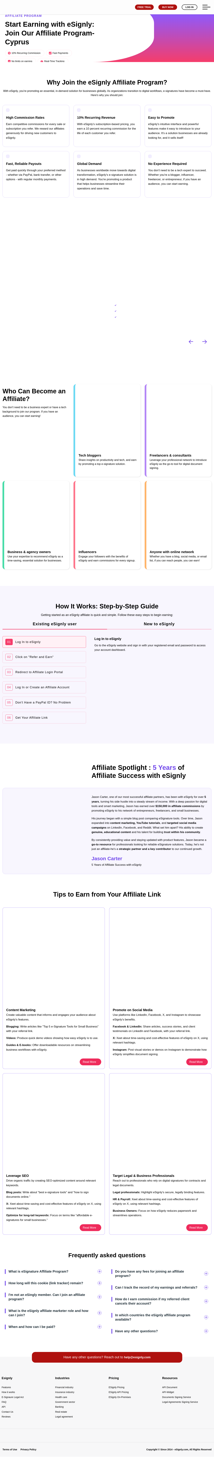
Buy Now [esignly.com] (166, 7)
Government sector (65, 1402)
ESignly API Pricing (119, 1391)
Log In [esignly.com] (188, 7)
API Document (169, 1386)
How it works (8, 1391)
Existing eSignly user (55, 624)
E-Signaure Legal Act (13, 1397)
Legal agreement (64, 1418)
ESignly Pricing (116, 1386)
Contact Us (7, 1413)
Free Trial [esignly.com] (143, 7)
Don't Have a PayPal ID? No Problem (38, 702)
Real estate (61, 1413)
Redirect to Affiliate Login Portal (34, 672)
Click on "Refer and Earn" (29, 657)
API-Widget (168, 1391)
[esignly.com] (5, 7)
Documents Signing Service (176, 1397)
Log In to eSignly (23, 642)
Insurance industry (64, 1391)
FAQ (4, 1402)
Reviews (6, 1418)
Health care (61, 1397)
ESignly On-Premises (120, 1397)
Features (6, 1386)
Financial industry (64, 1386)
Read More (196, 1061)
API (4, 1407)
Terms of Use (10, 1451)
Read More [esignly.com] (90, 1061)
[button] (205, 342)
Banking (59, 1407)
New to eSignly (159, 624)
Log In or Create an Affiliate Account (37, 687)
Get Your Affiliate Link (26, 717)
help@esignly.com (137, 1356)
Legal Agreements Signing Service (180, 1402)
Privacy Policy (28, 1451)
